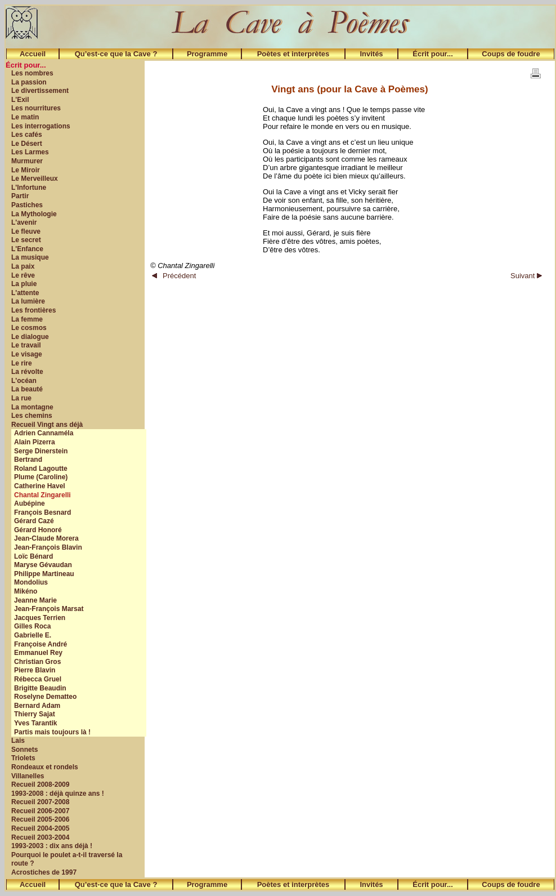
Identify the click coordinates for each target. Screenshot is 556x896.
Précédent (174, 275)
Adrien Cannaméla (43, 433)
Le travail (26, 345)
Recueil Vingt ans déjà (47, 425)
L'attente (25, 293)
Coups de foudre (511, 54)
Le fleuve (26, 231)
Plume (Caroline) (41, 477)
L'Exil (20, 100)
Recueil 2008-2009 (40, 784)
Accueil (33, 54)
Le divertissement (40, 91)
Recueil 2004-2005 (40, 828)
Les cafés (26, 135)
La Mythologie (34, 214)
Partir (20, 196)
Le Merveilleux (34, 178)
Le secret (26, 240)
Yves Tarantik (35, 723)
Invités (371, 54)
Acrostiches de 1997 (44, 872)
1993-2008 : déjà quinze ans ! (57, 793)
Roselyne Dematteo (45, 697)
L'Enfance (27, 249)
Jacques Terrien (39, 618)
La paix (22, 266)
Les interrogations (40, 126)
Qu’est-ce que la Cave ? (116, 54)
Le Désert (26, 144)
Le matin (25, 117)
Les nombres (32, 73)
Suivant (526, 275)
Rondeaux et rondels (44, 767)
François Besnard (42, 512)
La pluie (24, 284)
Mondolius (31, 582)
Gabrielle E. (32, 635)
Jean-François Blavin (48, 547)
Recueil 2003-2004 (40, 837)
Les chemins (31, 416)
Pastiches (27, 205)
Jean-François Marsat (48, 609)
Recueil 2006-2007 (40, 811)
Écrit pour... (432, 54)
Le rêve (23, 275)
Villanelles (27, 776)
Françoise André (40, 644)
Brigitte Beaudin (40, 688)
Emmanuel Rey (38, 653)
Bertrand (28, 459)
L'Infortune (28, 187)
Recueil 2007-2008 (40, 802)
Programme (207, 54)
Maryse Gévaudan (43, 565)
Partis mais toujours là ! (52, 732)
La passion (29, 82)
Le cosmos (29, 328)
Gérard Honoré (38, 530)
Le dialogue (30, 337)
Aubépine (29, 503)
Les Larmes (30, 152)
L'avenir (24, 222)
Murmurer (27, 161)
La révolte (27, 372)
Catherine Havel (39, 486)
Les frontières (33, 310)
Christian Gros (37, 662)
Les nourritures (36, 108)
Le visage (26, 354)
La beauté (27, 389)
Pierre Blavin (34, 670)
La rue (21, 398)
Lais (18, 741)
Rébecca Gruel (37, 679)
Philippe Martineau (44, 574)
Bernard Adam (37, 706)
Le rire (21, 363)
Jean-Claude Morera (46, 538)
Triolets (23, 758)
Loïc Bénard (33, 556)
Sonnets (24, 750)
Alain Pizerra (34, 442)
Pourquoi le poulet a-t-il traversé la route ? (66, 859)
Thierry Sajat (34, 714)
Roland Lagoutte (41, 468)
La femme (27, 319)
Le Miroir (25, 170)
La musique (30, 257)
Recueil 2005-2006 (40, 819)
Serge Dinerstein (41, 451)
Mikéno (25, 591)
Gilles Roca (32, 626)
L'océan (24, 381)
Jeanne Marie (35, 600)
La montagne (32, 407)
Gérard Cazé (34, 521)
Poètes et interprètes (293, 54)
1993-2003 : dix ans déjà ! (51, 846)
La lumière (28, 301)
